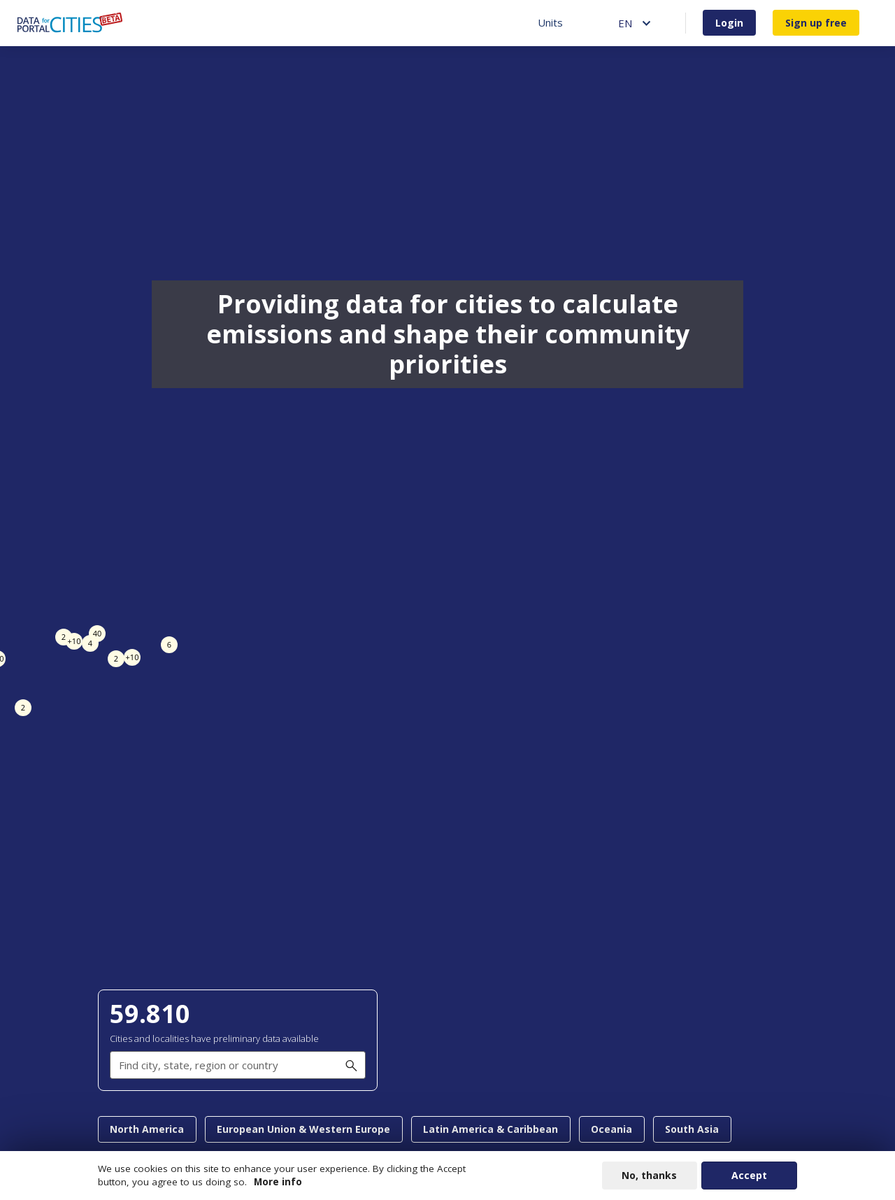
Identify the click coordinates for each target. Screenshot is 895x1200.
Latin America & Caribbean (490, 1129)
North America (147, 1129)
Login (729, 22)
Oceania (611, 1129)
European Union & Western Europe (303, 1129)
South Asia (692, 1129)
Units (550, 22)
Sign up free (816, 22)
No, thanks (649, 1175)
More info (278, 1182)
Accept (749, 1175)
